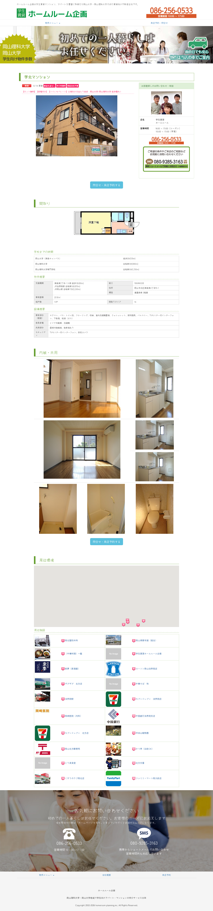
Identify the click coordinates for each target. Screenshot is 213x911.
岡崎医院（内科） (71, 715)
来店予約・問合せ (159, 22)
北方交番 (138, 762)
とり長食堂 (68, 762)
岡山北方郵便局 (70, 748)
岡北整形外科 (69, 640)
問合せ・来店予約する (106, 185)
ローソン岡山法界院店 (144, 668)
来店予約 (166, 874)
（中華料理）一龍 (71, 653)
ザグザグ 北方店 (71, 683)
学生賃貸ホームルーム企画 (147, 653)
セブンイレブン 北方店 (75, 732)
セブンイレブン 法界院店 (147, 698)
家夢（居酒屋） (70, 668)
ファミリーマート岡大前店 (147, 778)
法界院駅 (67, 698)
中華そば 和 (140, 683)
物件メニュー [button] (52, 22)
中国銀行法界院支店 (143, 715)
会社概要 (106, 874)
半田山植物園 (140, 732)
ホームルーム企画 (57, 13)
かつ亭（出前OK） (143, 748)
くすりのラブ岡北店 (72, 778)
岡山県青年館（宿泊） (144, 640)
